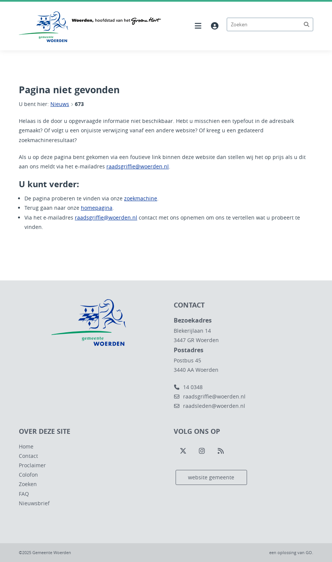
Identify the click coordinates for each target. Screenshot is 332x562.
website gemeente (211, 477)
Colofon (28, 474)
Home (26, 446)
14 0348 (188, 387)
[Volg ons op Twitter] (183, 451)
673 (79, 104)
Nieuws (59, 104)
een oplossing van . (291, 552)
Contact (28, 455)
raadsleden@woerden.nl (209, 405)
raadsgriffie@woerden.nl (137, 166)
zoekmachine (140, 198)
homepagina (96, 207)
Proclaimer (32, 465)
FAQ (24, 493)
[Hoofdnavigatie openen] (198, 26)
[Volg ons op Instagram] (201, 451)
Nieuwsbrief (34, 503)
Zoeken (28, 484)
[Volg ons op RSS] (220, 451)
